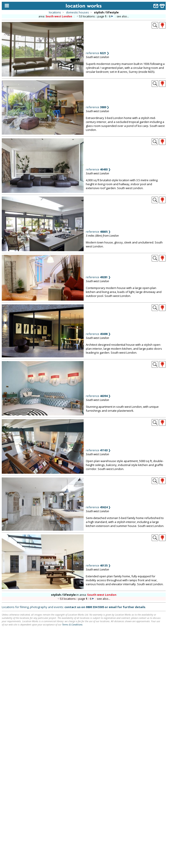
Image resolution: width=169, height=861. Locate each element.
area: (56, 16)
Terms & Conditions (72, 624)
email (113, 607)
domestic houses (77, 12)
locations (55, 12)
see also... (123, 16)
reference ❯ (97, 53)
